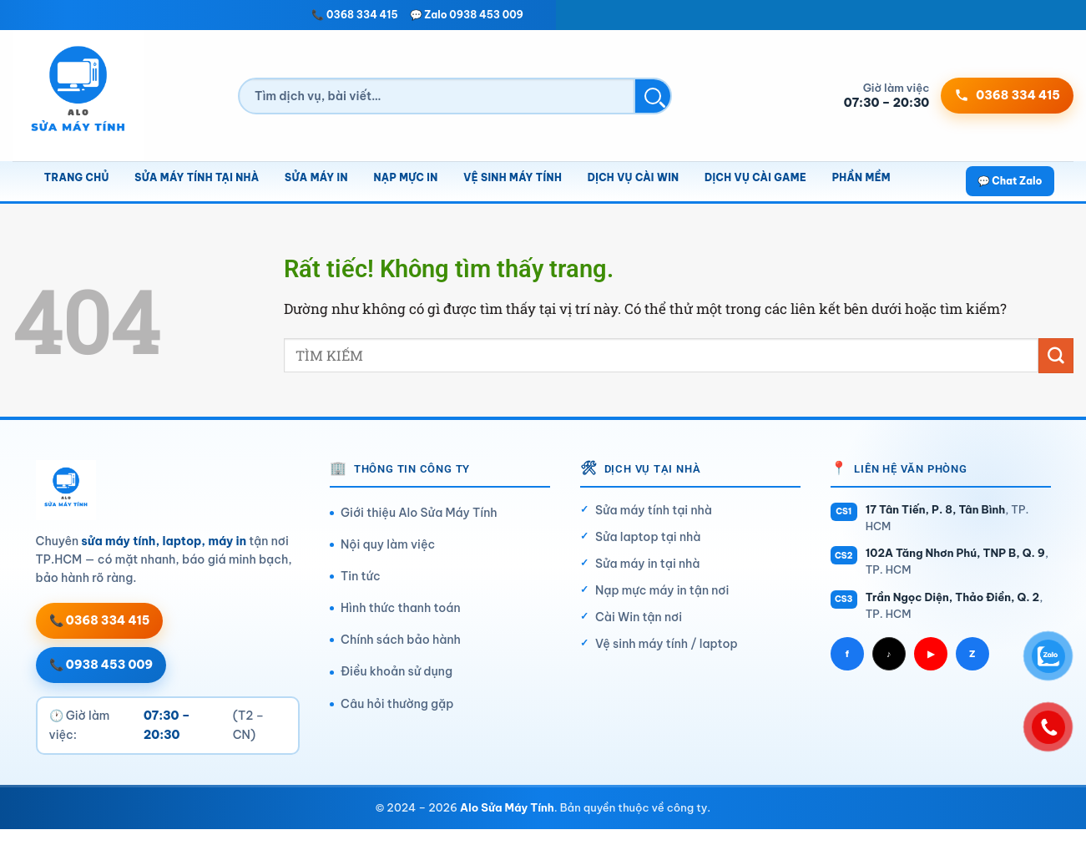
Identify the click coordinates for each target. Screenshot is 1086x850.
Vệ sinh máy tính (512, 177)
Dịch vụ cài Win (633, 177)
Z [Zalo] (972, 654)
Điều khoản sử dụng (396, 671)
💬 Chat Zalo (1010, 181)
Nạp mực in (405, 177)
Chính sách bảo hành (401, 639)
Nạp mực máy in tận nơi (662, 590)
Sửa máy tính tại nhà (196, 177)
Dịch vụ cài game (755, 177)
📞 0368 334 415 (354, 14)
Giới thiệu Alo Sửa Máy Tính (419, 512)
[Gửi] (1055, 355)
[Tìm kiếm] (437, 96)
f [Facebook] (847, 654)
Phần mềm (861, 177)
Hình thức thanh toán (401, 607)
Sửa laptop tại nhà (648, 536)
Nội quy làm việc (388, 544)
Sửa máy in (316, 177)
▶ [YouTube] (930, 654)
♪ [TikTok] (889, 654)
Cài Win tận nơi (638, 617)
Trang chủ (76, 177)
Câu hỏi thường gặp (397, 703)
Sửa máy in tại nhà (647, 563)
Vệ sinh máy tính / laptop (666, 643)
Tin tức (361, 576)
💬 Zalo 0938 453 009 (466, 14)
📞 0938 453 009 (101, 664)
